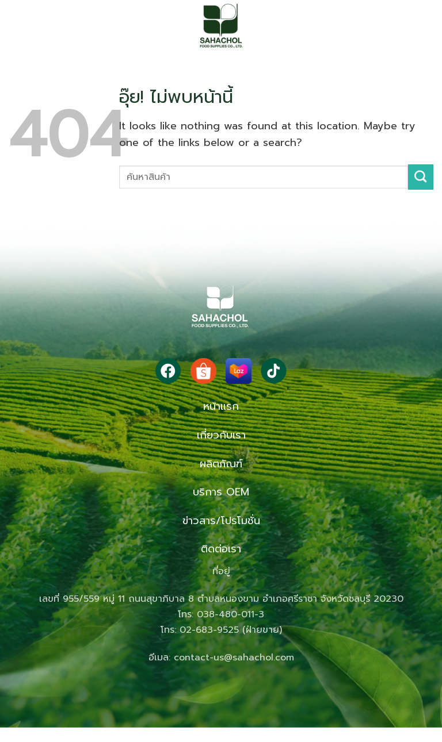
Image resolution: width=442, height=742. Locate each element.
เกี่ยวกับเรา (221, 435)
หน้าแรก (221, 406)
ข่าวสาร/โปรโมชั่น (221, 521)
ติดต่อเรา (221, 549)
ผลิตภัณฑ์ (221, 464)
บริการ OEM (221, 492)
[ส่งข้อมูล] (420, 177)
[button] (32, 26)
